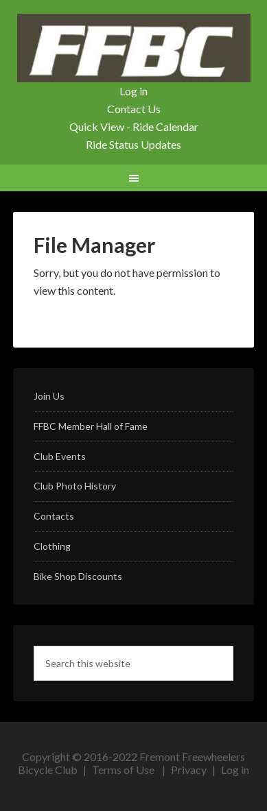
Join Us (49, 396)
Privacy (189, 769)
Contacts (54, 516)
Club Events (60, 456)
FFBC (133, 48)
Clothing (52, 546)
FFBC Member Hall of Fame (91, 426)
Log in (133, 90)
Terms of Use (123, 769)
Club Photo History (75, 486)
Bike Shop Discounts (78, 576)
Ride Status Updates (133, 144)
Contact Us (134, 108)
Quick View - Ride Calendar (133, 126)
